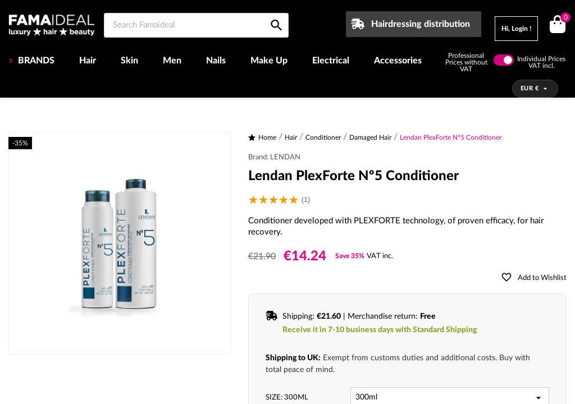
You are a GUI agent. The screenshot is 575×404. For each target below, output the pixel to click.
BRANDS (35, 60)
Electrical (330, 60)
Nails (216, 60)
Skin (129, 60)
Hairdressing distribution (420, 24)
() (563, 18)
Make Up (269, 60)
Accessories (398, 60)
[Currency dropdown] (535, 89)
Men (172, 60)
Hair (87, 60)
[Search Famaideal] (196, 25)
